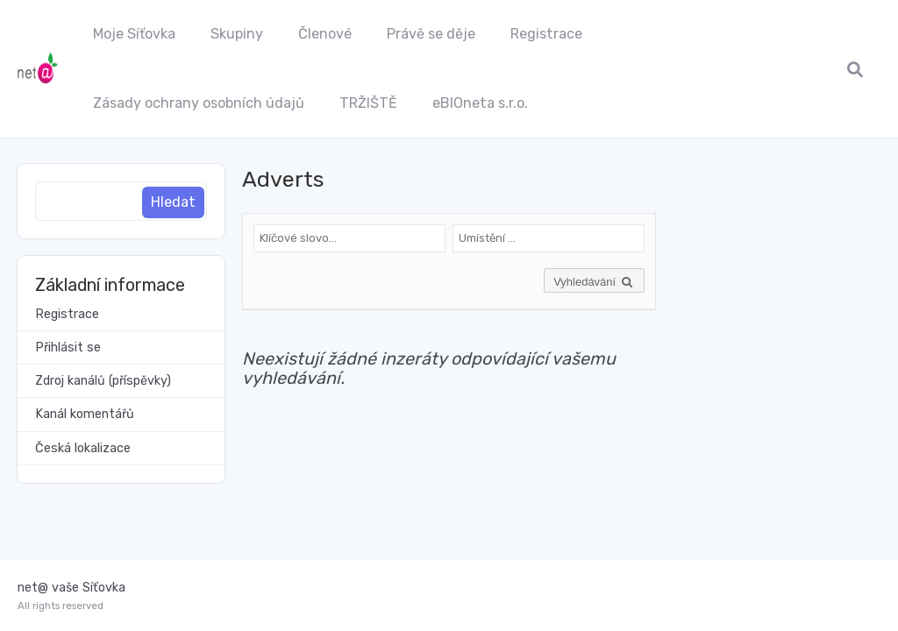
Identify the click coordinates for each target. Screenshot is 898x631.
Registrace (546, 33)
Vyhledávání (594, 281)
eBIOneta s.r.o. (480, 103)
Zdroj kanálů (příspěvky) (103, 380)
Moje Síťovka (134, 33)
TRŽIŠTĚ (368, 103)
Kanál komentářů (84, 414)
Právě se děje (431, 33)
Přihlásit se (68, 347)
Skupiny (236, 33)
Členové (325, 33)
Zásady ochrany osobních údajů (198, 103)
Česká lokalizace (83, 448)
